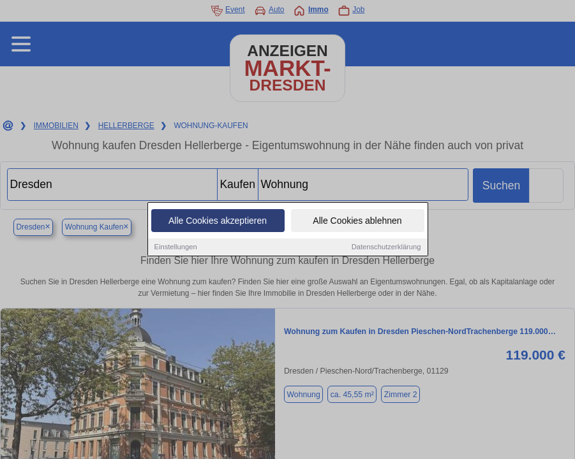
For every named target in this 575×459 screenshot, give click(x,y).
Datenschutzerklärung (386, 247)
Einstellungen (175, 247)
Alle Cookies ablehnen (357, 221)
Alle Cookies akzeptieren (217, 221)
